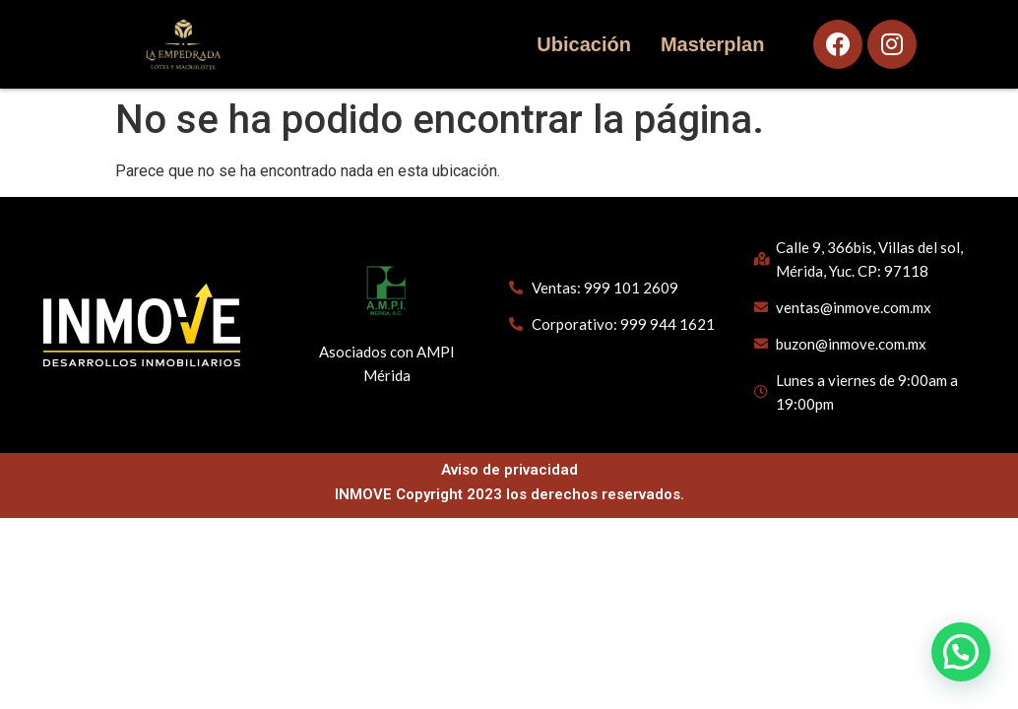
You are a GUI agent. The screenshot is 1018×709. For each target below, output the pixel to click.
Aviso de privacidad (509, 470)
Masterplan (712, 44)
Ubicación (583, 44)
